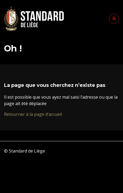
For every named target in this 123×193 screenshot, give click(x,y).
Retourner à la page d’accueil (33, 114)
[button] (114, 19)
